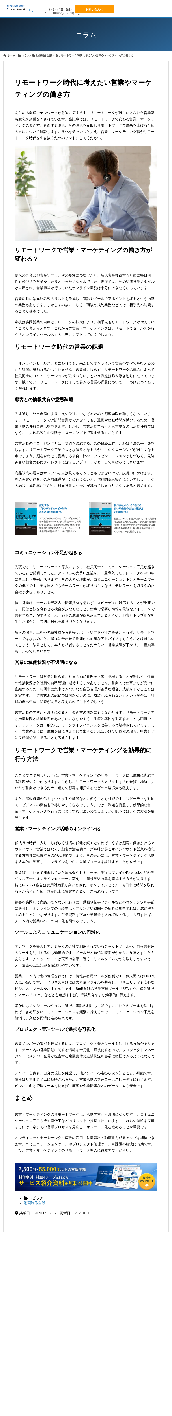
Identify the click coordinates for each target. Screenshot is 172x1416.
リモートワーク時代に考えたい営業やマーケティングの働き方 (94, 55)
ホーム (9, 55)
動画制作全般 (42, 55)
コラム (24, 55)
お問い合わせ (94, 9)
